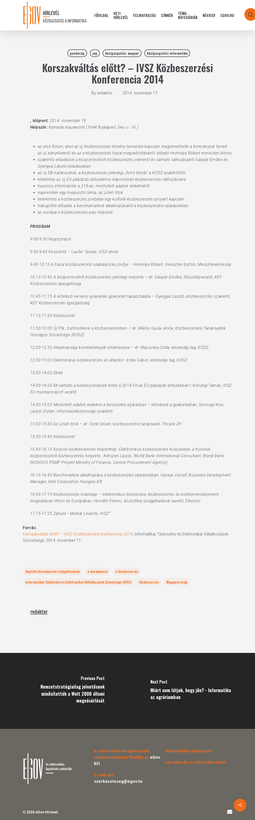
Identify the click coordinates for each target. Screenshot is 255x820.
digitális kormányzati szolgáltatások (52, 571)
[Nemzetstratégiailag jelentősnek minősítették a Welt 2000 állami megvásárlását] (64, 691)
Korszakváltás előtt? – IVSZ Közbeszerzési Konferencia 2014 (77, 534)
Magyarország (176, 582)
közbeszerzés (149, 582)
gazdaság (77, 53)
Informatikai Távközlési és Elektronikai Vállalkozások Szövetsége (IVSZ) (78, 582)
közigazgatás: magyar (122, 53)
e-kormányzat (97, 571)
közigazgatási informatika (167, 53)
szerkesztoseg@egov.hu (118, 781)
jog (94, 53)
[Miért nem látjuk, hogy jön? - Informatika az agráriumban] (191, 691)
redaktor (104, 93)
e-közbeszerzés (126, 571)
